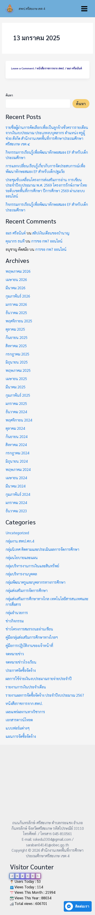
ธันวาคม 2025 (16, 312)
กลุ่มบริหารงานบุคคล (21, 573)
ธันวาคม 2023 (16, 510)
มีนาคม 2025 (15, 386)
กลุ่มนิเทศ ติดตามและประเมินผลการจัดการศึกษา (42, 549)
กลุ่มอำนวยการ (17, 612)
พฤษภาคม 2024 (18, 469)
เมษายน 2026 (16, 279)
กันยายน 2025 (16, 337)
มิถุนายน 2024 (17, 461)
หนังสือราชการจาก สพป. (50, 68)
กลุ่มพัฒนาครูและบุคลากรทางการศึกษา (35, 582)
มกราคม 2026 (16, 304)
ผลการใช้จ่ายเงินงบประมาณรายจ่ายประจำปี (39, 678)
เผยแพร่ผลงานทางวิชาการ (25, 711)
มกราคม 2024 (16, 502)
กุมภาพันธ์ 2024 (18, 494)
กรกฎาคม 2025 (17, 353)
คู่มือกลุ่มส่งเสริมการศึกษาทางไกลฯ (32, 637)
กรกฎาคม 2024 (17, 452)
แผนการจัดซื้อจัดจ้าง (21, 736)
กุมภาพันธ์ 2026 (18, 296)
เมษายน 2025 (16, 378)
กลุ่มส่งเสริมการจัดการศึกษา (27, 590)
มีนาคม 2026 (15, 287)
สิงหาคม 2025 (16, 345)
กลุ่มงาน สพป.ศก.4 (20, 540)
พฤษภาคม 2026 (18, 271)
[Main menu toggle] (84, 8)
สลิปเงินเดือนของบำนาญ (50, 232)
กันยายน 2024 (16, 436)
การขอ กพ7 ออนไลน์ (46, 240)
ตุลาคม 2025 (15, 329)
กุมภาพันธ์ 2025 (18, 395)
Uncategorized (17, 532)
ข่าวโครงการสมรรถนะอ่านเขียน (29, 628)
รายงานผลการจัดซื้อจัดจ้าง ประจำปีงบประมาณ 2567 (45, 695)
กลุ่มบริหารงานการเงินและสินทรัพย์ (32, 565)
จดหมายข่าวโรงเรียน (21, 662)
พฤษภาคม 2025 (18, 370)
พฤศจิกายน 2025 (19, 320)
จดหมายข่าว (15, 653)
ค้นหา (9, 95)
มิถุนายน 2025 (17, 362)
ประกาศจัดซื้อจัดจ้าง (21, 670)
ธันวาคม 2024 (16, 411)
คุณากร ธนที (15, 240)
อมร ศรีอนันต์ (16, 232)
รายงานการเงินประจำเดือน (26, 686)
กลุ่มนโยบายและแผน (22, 557)
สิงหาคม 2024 (16, 444)
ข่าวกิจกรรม (15, 620)
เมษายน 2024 (16, 477)
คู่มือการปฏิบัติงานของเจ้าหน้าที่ (29, 645)
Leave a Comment (22, 68)
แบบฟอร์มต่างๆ (18, 728)
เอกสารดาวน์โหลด (19, 719)
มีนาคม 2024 (15, 485)
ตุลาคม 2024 (15, 428)
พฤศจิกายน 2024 (19, 419)
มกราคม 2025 (16, 403)
